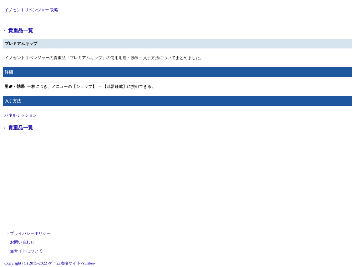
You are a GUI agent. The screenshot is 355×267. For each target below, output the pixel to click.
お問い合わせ (22, 242)
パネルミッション (20, 115)
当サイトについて (26, 251)
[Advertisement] (177, 180)
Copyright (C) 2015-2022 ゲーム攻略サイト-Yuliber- (49, 263)
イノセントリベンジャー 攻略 (31, 10)
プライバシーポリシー (30, 233)
